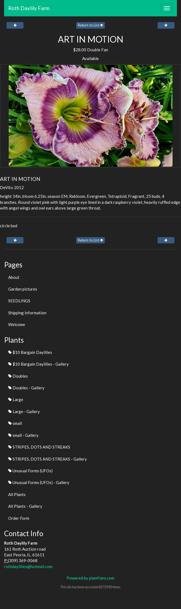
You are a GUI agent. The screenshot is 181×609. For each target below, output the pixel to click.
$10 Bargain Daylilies (30, 352)
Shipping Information (27, 312)
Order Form (18, 518)
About (13, 277)
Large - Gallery (24, 411)
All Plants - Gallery (25, 506)
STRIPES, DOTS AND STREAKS (39, 446)
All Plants (17, 494)
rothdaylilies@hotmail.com (28, 566)
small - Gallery (23, 435)
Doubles (18, 376)
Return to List (90, 25)
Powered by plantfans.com (90, 577)
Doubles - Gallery (26, 387)
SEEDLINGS (19, 300)
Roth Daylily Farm (28, 8)
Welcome (16, 324)
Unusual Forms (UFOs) (30, 470)
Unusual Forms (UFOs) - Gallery (38, 482)
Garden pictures (22, 288)
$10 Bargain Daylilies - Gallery (38, 364)
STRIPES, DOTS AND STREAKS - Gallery (47, 458)
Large (15, 399)
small (15, 423)
